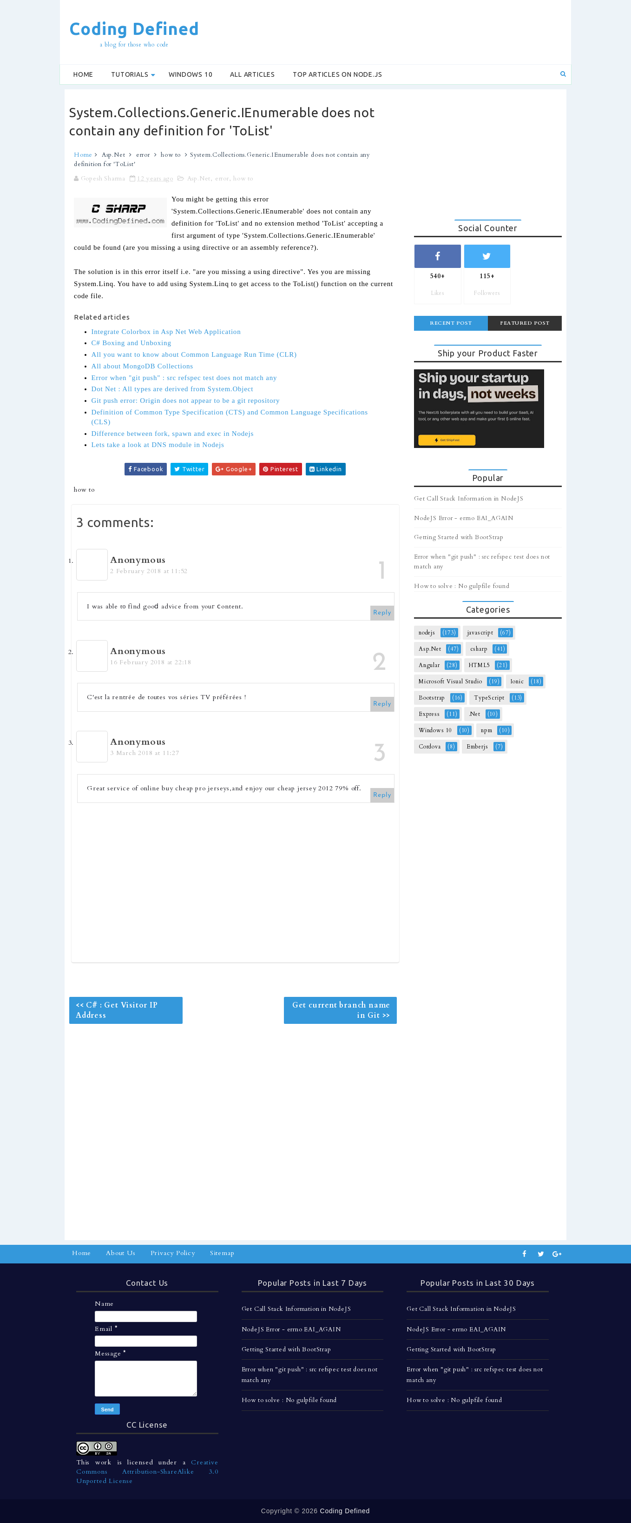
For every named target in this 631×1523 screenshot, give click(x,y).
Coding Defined (134, 28)
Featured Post (525, 323)
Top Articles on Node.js (337, 74)
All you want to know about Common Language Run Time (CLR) (194, 354)
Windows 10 (190, 74)
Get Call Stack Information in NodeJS (469, 498)
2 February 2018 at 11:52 (149, 571)
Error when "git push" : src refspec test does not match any (184, 377)
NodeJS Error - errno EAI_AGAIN (463, 518)
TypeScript (489, 697)
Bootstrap (432, 697)
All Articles (252, 74)
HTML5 (479, 665)
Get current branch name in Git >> (341, 1010)
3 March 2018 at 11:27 (144, 752)
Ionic (517, 681)
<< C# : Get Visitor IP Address (117, 1010)
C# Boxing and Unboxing (131, 343)
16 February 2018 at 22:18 (150, 662)
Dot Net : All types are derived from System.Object (173, 389)
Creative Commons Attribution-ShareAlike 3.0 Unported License (147, 1471)
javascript (480, 632)
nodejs (427, 632)
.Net (474, 714)
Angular (429, 665)
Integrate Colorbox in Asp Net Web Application (166, 331)
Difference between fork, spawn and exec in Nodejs (173, 433)
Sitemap (222, 1253)
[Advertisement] (396, 31)
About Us (120, 1253)
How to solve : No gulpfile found (462, 586)
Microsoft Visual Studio (450, 681)
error (143, 155)
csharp (479, 649)
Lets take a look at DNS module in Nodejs (158, 444)
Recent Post (451, 323)
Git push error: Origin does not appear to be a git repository (186, 400)
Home (83, 74)
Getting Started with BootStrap (459, 537)
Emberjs (477, 746)
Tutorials (129, 74)
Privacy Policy (173, 1253)
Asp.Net (113, 155)
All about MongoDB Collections (142, 366)
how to (171, 155)
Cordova (430, 746)
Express (429, 714)
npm (486, 730)
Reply (382, 612)
